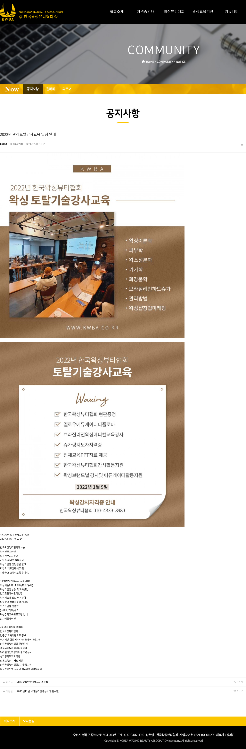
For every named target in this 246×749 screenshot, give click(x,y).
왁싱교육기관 (202, 11)
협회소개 (117, 11)
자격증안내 (145, 11)
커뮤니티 (232, 11)
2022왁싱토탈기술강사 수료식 (32, 682)
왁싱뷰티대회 (174, 11)
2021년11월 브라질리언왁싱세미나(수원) (38, 691)
